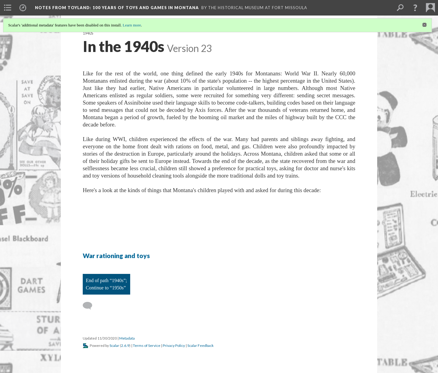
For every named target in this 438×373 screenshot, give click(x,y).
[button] (415, 7)
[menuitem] (7, 7)
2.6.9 (125, 345)
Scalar (114, 345)
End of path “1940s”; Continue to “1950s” (106, 284)
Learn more (132, 25)
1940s (88, 33)
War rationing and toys (116, 255)
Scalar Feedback (200, 345)
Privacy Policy (174, 345)
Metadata (127, 338)
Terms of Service (146, 345)
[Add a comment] (90, 306)
